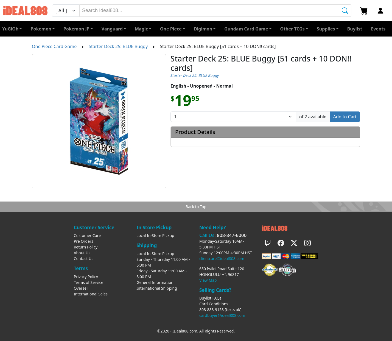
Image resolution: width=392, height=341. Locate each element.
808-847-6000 (232, 235)
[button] (294, 29)
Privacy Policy (86, 276)
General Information (154, 282)
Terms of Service (88, 282)
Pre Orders (83, 241)
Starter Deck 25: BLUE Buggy (118, 46)
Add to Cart (345, 117)
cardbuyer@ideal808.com (222, 315)
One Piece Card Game (54, 46)
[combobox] (215, 10)
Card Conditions (213, 303)
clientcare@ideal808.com (221, 258)
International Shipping (156, 288)
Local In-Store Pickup (155, 235)
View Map (208, 280)
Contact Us (83, 258)
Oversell (81, 288)
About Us (82, 252)
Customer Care (87, 235)
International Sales (91, 294)
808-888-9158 (211, 309)
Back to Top (196, 206)
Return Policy (85, 247)
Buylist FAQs (210, 298)
